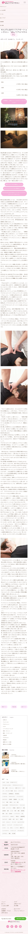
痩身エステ (22, 827)
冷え (22, 813)
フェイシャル (5, 722)
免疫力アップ (19, 807)
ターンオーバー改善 (9, 790)
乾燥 (15, 810)
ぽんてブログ (17, 908)
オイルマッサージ (6, 816)
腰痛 (18, 810)
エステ (4, 726)
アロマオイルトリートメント (18, 785)
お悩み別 (5, 735)
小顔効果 (10, 799)
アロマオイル (5, 737)
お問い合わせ (4, 912)
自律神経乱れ (11, 793)
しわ (14, 802)
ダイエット (8, 822)
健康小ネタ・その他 (7, 742)
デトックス (14, 822)
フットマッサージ (20, 796)
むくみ (12, 810)
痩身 (7, 802)
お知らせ (5, 719)
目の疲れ (10, 813)
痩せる (11, 802)
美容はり (17, 816)
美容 (3, 788)
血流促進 (4, 810)
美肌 (24, 807)
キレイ (4, 802)
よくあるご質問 (5, 905)
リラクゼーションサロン (7, 785)
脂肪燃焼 (15, 799)
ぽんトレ (4, 824)
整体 (3, 813)
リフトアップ (20, 790)
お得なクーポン (17, 903)
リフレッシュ (11, 788)
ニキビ (23, 788)
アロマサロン (5, 793)
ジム (8, 827)
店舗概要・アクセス (6, 910)
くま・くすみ (20, 799)
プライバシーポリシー (19, 910)
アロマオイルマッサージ (14, 805)
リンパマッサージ (6, 830)
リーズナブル (5, 796)
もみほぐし (12, 816)
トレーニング (9, 824)
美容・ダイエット (6, 731)
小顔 (6, 813)
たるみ (8, 782)
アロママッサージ (12, 796)
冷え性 (4, 807)
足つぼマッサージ (14, 782)
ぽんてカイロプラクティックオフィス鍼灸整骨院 (18, 870)
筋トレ (12, 827)
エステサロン (5, 833)
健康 (6, 788)
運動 (9, 833)
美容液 (21, 819)
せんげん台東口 (5, 805)
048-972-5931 (6, 918)
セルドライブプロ (21, 822)
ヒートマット (9, 807)
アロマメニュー (6, 724)
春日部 (10, 819)
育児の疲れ (17, 793)
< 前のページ (4, 706)
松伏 (13, 819)
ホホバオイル (5, 799)
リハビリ (4, 827)
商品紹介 (5, 739)
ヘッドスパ (16, 827)
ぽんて (17, 819)
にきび (4, 782)
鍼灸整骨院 (23, 816)
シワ (3, 790)
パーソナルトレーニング (8, 728)
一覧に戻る (14, 706)
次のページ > (23, 706)
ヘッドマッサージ (17, 813)
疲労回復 (22, 810)
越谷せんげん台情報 (7, 744)
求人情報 (13, 833)
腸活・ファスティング (7, 733)
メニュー (3, 901)
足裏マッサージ (18, 788)
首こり (15, 790)
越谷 (8, 810)
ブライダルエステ (21, 830)
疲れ (18, 802)
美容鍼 (14, 807)
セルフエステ (5, 819)
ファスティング (13, 830)
